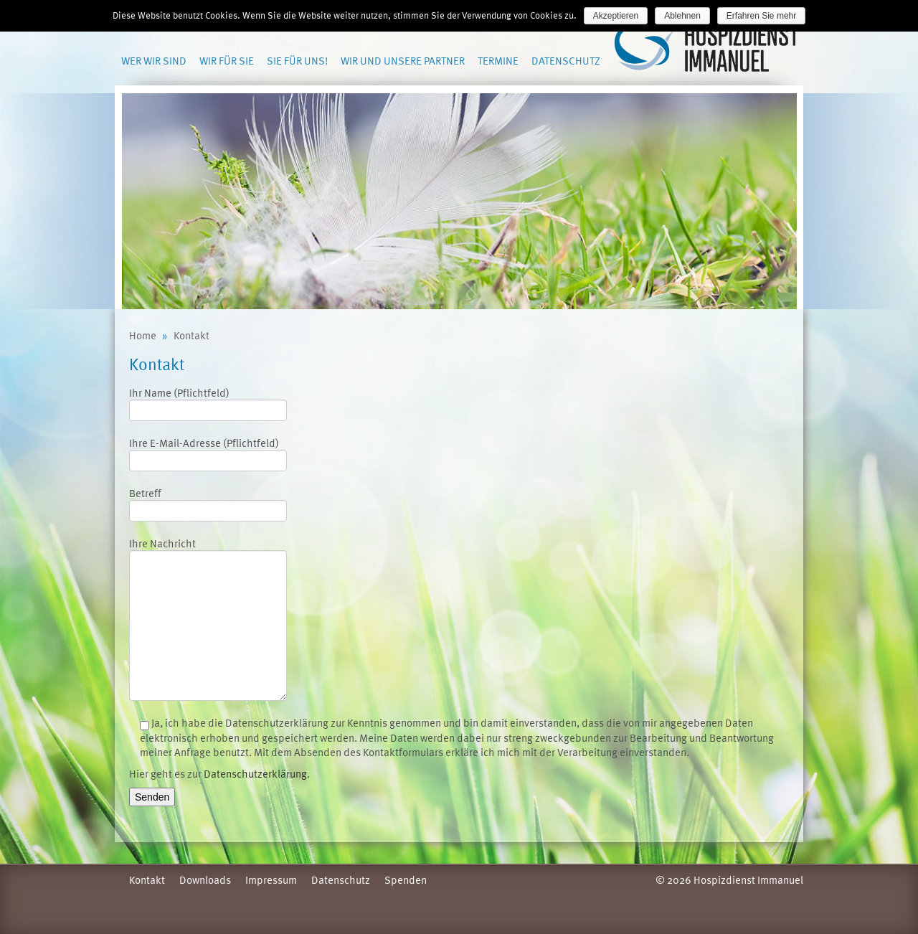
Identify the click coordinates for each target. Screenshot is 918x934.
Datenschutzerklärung (255, 773)
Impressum (271, 879)
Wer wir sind (153, 60)
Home (142, 335)
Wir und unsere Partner (403, 60)
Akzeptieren (615, 16)
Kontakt (147, 879)
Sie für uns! (297, 60)
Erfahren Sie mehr (761, 16)
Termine (498, 60)
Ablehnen (682, 16)
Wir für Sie (226, 60)
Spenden (405, 879)
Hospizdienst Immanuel (707, 47)
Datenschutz (565, 60)
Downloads (205, 879)
